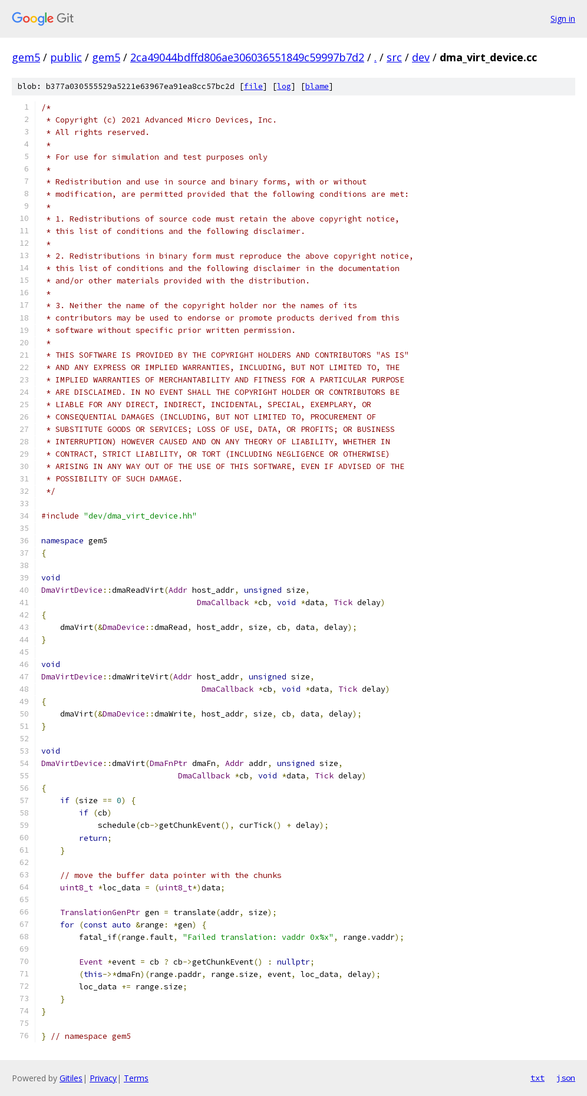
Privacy (103, 1078)
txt (537, 1077)
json (565, 1077)
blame (317, 86)
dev (421, 57)
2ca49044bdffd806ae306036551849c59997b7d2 (247, 57)
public (66, 57)
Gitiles (71, 1078)
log (284, 86)
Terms (136, 1078)
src (394, 57)
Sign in (562, 18)
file (253, 86)
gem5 (26, 57)
